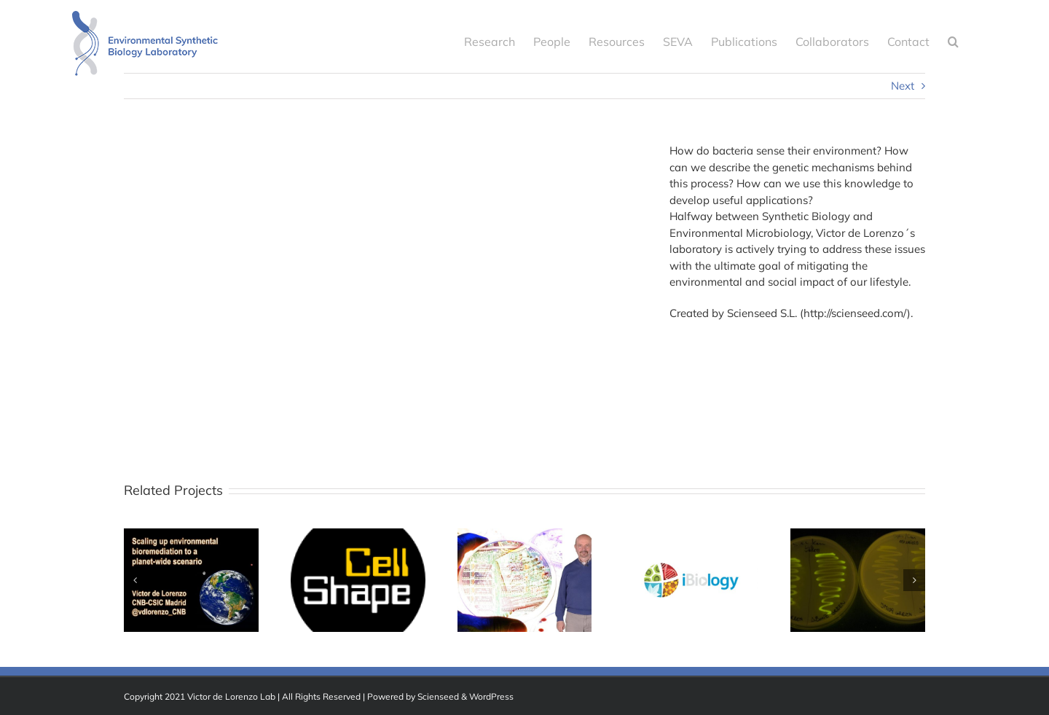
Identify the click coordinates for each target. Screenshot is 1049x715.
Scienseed (438, 696)
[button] (953, 40)
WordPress (491, 696)
